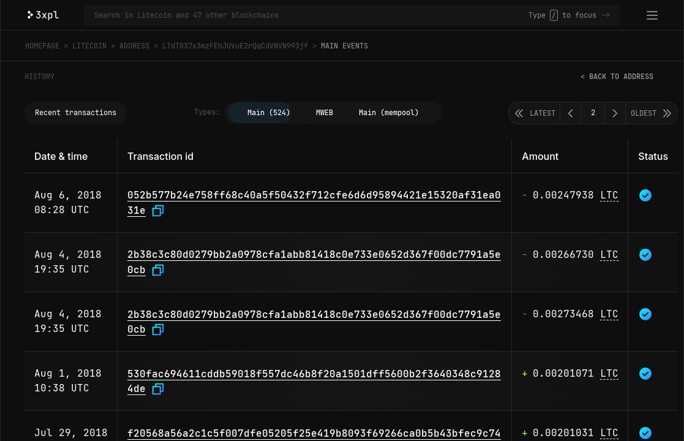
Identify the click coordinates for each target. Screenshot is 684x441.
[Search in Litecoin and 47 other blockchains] (311, 15)
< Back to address (617, 76)
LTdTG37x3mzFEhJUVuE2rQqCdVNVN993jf (235, 46)
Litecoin (89, 46)
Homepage (42, 46)
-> (605, 15)
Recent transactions (75, 113)
